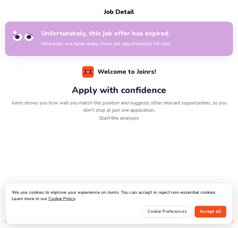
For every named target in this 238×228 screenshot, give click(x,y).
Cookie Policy (61, 199)
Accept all (210, 211)
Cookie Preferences (167, 211)
